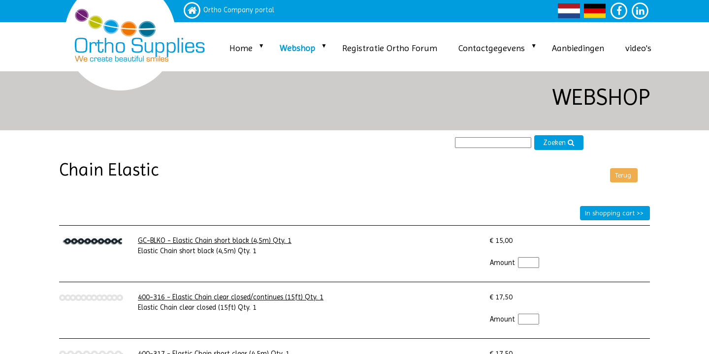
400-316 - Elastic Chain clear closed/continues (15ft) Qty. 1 (230, 297)
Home (241, 48)
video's (638, 48)
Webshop (297, 48)
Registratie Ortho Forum (389, 48)
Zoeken (559, 143)
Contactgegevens (491, 48)
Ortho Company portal (238, 10)
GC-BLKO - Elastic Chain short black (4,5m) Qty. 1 (214, 240)
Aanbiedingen (578, 48)
